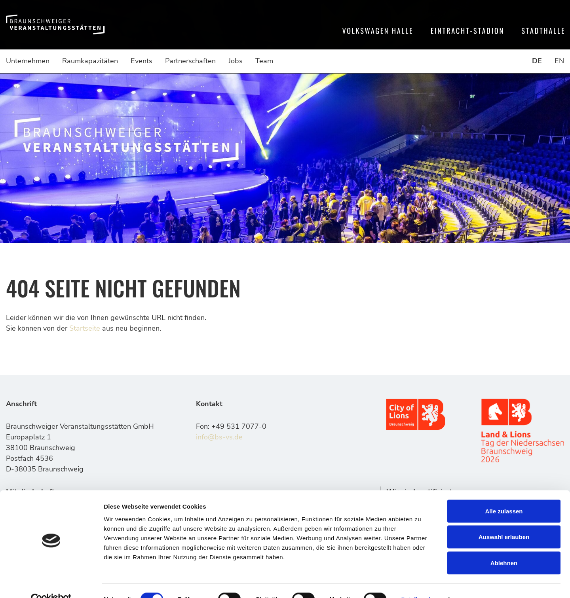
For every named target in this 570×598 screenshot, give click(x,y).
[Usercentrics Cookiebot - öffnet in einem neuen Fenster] (51, 583)
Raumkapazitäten (90, 61)
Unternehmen (27, 61)
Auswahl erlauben (504, 520)
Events (141, 61)
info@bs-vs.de (219, 437)
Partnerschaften (190, 61)
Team (264, 61)
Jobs (235, 61)
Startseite (84, 328)
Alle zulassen (503, 494)
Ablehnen (503, 546)
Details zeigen (421, 582)
